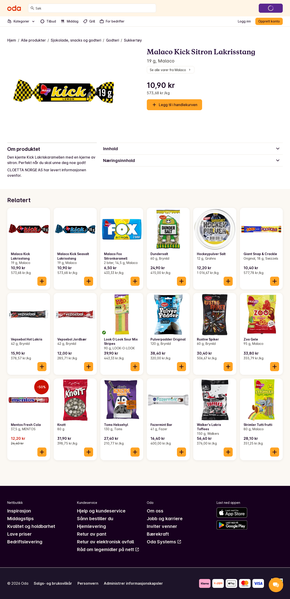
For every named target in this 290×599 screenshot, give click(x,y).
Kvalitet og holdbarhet (31, 526)
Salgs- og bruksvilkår (53, 583)
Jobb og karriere (165, 518)
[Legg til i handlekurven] (41, 281)
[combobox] (95, 8)
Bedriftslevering (24, 541)
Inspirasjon (19, 511)
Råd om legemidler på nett (108, 549)
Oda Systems (164, 541)
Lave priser (19, 534)
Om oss (155, 511)
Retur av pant (91, 534)
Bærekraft (158, 534)
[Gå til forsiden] (14, 8)
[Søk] (32, 8)
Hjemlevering (91, 526)
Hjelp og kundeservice (101, 511)
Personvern (87, 583)
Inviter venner (162, 526)
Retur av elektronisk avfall (105, 541)
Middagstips (20, 518)
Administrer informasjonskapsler (133, 583)
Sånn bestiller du (95, 518)
